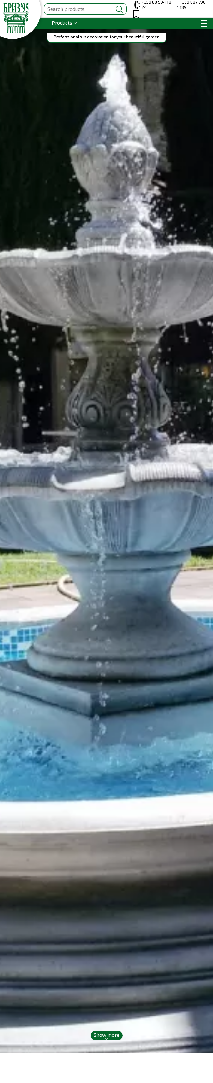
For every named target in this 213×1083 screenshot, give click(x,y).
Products (62, 23)
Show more (107, 1035)
